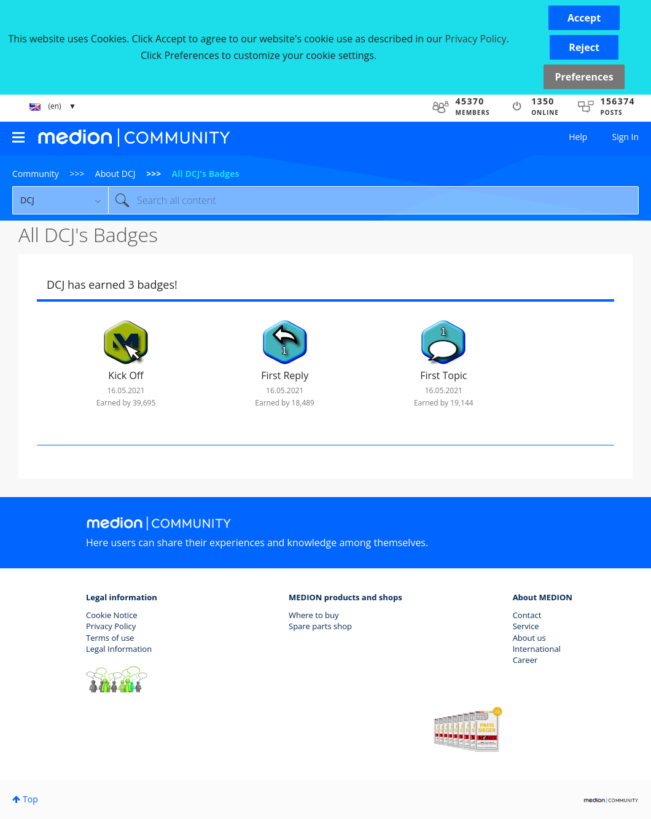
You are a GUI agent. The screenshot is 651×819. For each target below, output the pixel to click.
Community (35, 173)
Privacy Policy (111, 626)
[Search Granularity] (60, 200)
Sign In (625, 137)
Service (526, 626)
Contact (527, 615)
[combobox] (373, 200)
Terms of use (110, 637)
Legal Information (119, 648)
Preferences (584, 77)
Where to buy (314, 615)
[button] (584, 18)
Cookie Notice (112, 615)
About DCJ (115, 173)
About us (529, 637)
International (537, 648)
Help (578, 137)
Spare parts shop (320, 626)
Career (525, 659)
